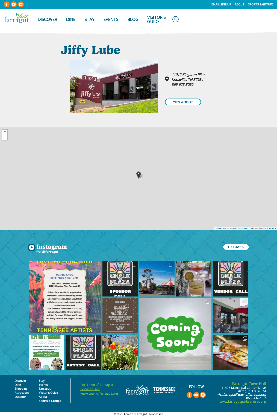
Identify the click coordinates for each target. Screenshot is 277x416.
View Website (183, 102)
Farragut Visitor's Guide (48, 390)
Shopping (21, 389)
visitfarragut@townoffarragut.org (241, 394)
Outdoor (20, 397)
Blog (132, 19)
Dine (70, 19)
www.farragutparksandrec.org (243, 401)
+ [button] (5, 132)
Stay (89, 19)
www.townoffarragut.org (99, 393)
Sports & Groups (260, 4)
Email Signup (221, 4)
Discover (47, 19)
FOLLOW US (236, 247)
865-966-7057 (256, 398)
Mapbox (272, 228)
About (239, 4)
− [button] (5, 137)
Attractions (22, 393)
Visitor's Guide (156, 19)
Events (110, 19)
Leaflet (218, 228)
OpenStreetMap (240, 228)
